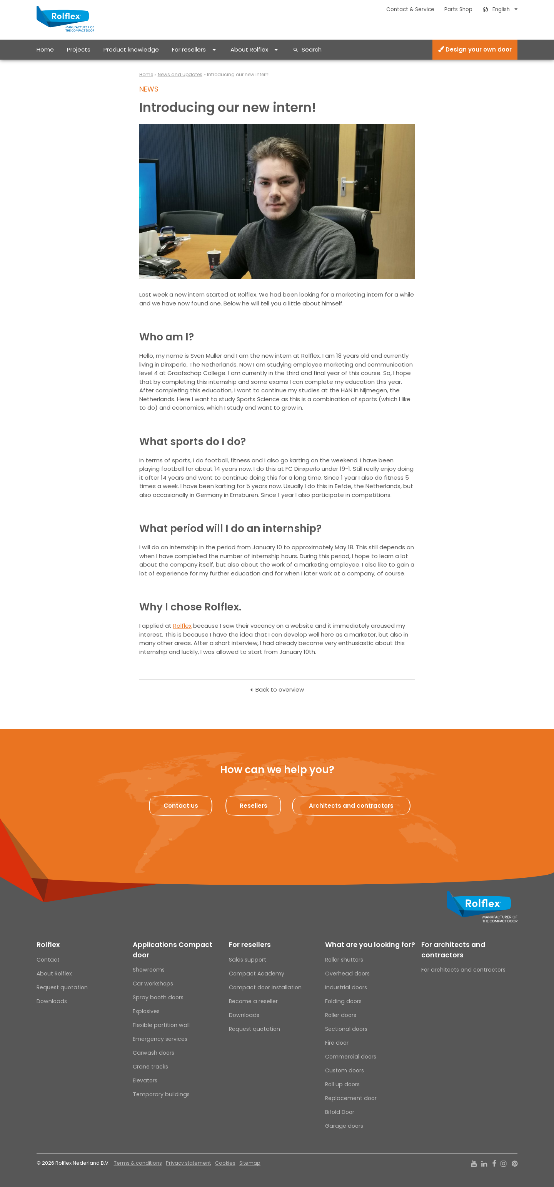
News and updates (180, 74)
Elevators (145, 1080)
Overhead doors (347, 973)
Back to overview (279, 689)
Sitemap (249, 1163)
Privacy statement (188, 1163)
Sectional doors (346, 1029)
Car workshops (153, 983)
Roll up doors (342, 1084)
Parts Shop (458, 9)
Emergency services (160, 1039)
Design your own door (475, 49)
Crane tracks (150, 1066)
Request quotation (62, 987)
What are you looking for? (370, 944)
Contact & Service (410, 9)
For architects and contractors (453, 949)
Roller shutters (344, 960)
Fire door (337, 1043)
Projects (78, 49)
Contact (48, 960)
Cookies (225, 1163)
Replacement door (351, 1098)
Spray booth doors (158, 997)
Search (312, 49)
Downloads (52, 1001)
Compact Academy (256, 973)
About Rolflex (249, 49)
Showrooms (149, 970)
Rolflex (182, 626)
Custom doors (344, 1070)
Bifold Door (339, 1112)
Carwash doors (153, 1053)
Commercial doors (350, 1056)
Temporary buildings (161, 1094)
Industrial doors (346, 987)
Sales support (247, 960)
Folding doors (343, 1001)
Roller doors (340, 1015)
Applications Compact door (172, 949)
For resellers (189, 49)
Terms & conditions (138, 1163)
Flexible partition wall (161, 1025)
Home (45, 49)
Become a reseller (253, 1001)
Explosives (146, 1011)
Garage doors (344, 1126)
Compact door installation (265, 987)
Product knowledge (131, 49)
